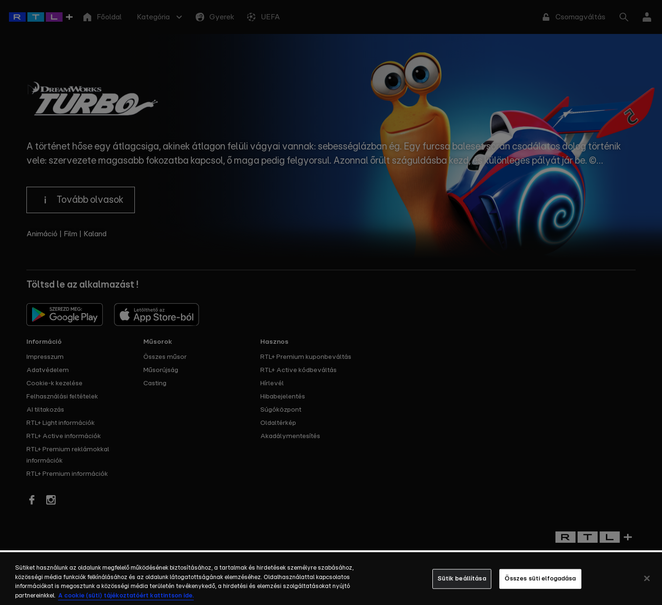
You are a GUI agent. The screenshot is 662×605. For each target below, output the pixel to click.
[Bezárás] (647, 585)
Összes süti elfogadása (540, 586)
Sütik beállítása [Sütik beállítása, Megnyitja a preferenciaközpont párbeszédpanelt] (462, 586)
